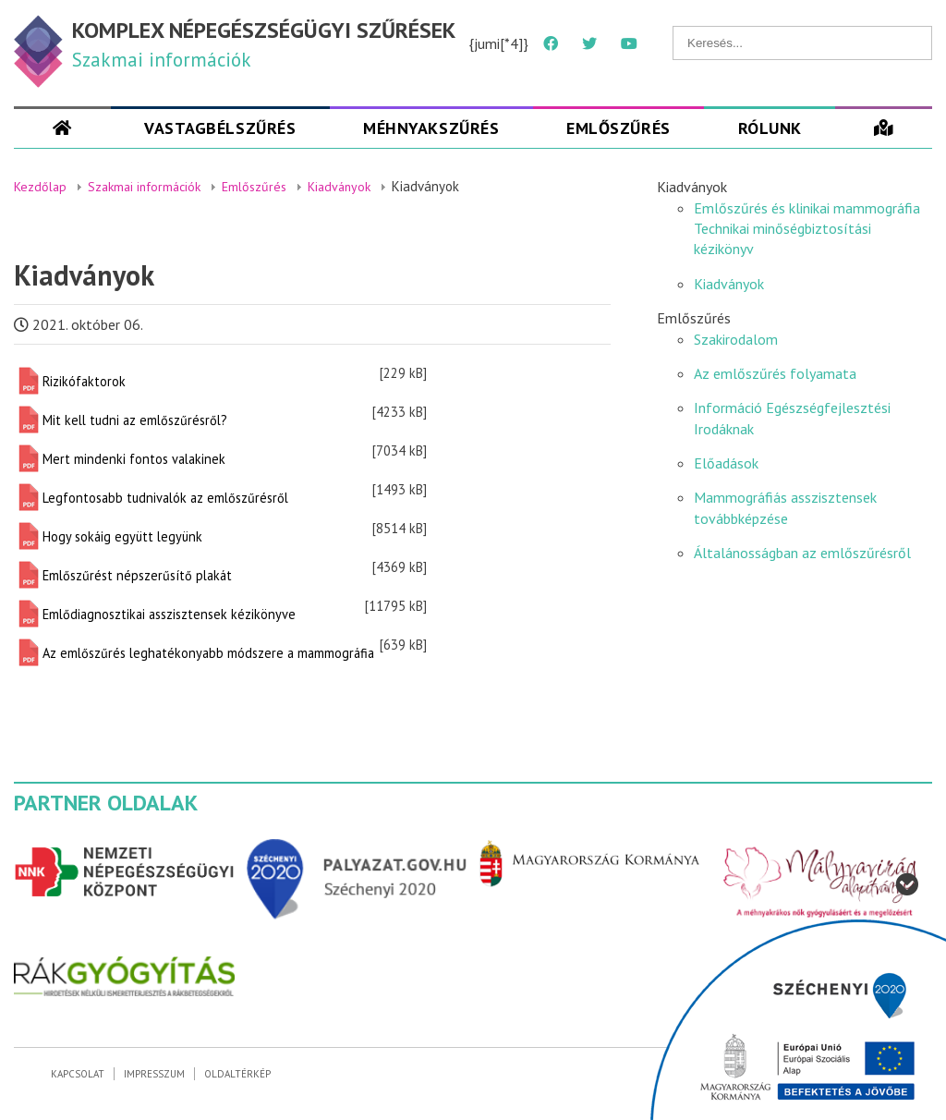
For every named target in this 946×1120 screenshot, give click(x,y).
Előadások (726, 463)
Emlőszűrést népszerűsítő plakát (137, 575)
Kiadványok (729, 283)
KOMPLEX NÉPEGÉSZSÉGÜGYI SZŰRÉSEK (263, 30)
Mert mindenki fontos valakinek (133, 459)
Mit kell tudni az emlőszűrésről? (134, 420)
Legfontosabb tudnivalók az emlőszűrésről (165, 497)
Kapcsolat (77, 1073)
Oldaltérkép (237, 1073)
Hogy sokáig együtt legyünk (122, 536)
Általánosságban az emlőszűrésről (802, 552)
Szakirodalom (736, 339)
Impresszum (154, 1073)
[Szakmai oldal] (62, 128)
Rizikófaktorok (84, 381)
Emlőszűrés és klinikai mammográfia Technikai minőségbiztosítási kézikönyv (807, 229)
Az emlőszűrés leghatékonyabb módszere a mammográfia (208, 653)
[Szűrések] (884, 128)
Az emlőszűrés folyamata (775, 373)
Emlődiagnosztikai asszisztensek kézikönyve (169, 614)
